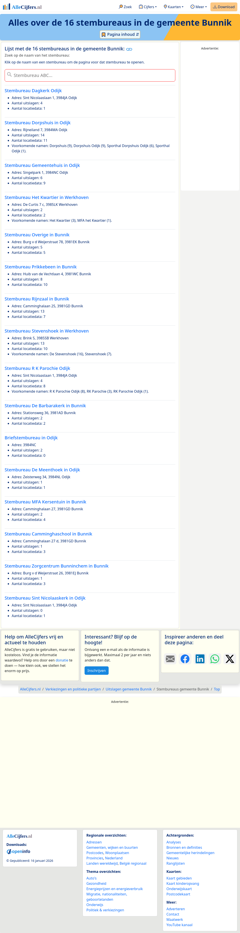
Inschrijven (96, 670)
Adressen (94, 842)
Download (224, 7)
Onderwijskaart (179, 888)
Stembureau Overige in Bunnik (37, 235)
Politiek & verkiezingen (105, 910)
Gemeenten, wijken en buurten (112, 847)
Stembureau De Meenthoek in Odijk (42, 470)
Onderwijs (94, 904)
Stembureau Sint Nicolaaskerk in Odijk (45, 598)
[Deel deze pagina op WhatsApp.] (215, 658)
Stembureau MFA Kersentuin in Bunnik (45, 502)
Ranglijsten (175, 863)
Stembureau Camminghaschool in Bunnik (48, 534)
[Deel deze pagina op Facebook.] (185, 658)
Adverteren (175, 908)
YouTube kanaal (179, 924)
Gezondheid (96, 883)
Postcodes (94, 852)
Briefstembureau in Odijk (31, 438)
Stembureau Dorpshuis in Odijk (38, 123)
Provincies (94, 858)
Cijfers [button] (146, 7)
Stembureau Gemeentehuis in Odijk (42, 165)
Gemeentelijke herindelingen (190, 852)
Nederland (114, 858)
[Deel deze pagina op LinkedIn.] (200, 658)
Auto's (91, 878)
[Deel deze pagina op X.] (229, 658)
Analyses (173, 842)
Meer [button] (197, 7)
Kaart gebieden (179, 878)
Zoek (125, 7)
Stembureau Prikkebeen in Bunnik (41, 267)
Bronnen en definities (184, 847)
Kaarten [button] (172, 7)
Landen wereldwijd (102, 863)
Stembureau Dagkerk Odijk (33, 91)
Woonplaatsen (117, 852)
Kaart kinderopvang (182, 883)
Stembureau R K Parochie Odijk (37, 368)
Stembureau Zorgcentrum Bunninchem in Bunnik (57, 566)
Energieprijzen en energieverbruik (114, 888)
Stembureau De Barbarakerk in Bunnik (45, 406)
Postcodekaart (178, 894)
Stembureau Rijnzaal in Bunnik (37, 299)
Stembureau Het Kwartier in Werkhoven (47, 197)
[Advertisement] (210, 120)
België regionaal (133, 863)
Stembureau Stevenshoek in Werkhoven (47, 331)
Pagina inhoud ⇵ (120, 34)
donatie (62, 660)
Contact (172, 914)
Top (217, 689)
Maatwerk (174, 919)
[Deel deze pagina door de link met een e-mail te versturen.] (170, 658)
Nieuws (172, 858)
